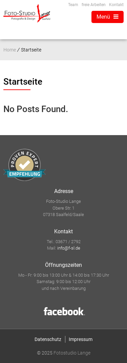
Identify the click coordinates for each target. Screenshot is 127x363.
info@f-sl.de (68, 248)
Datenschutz (48, 339)
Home (9, 49)
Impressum (80, 339)
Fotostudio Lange (72, 353)
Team (73, 4)
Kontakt (116, 4)
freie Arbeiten (94, 4)
